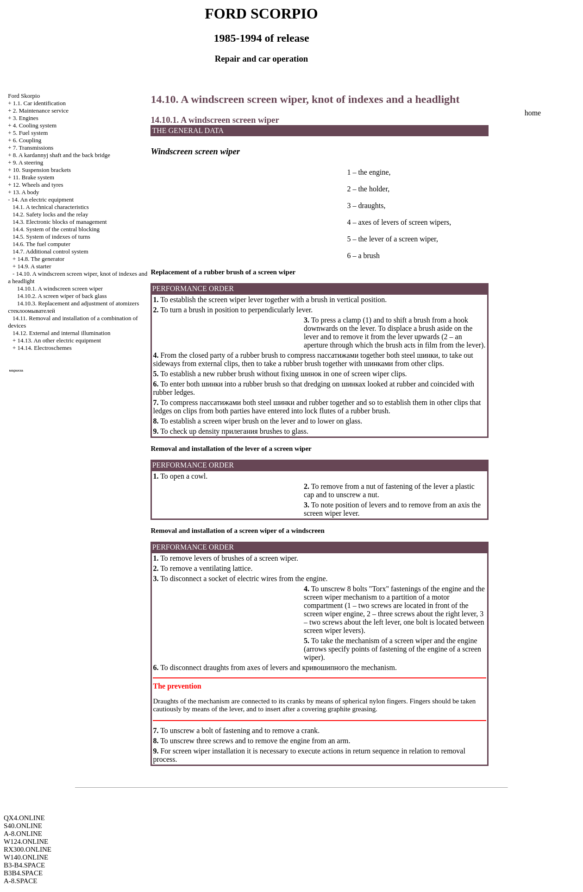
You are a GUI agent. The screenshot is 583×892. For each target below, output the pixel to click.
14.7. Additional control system (50, 251)
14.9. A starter (34, 266)
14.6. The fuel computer (41, 243)
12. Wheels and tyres (38, 184)
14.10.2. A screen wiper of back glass (62, 295)
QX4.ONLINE (24, 818)
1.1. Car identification (39, 103)
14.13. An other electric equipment (59, 340)
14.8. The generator (41, 258)
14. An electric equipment (43, 199)
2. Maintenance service (41, 110)
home (533, 113)
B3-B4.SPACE (24, 865)
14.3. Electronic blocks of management (60, 221)
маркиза (16, 370)
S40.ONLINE (23, 825)
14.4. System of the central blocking (56, 229)
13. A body (26, 192)
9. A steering (28, 162)
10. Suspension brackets (42, 169)
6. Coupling (27, 140)
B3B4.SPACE (23, 873)
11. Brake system (33, 177)
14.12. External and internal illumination (62, 332)
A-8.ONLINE (23, 833)
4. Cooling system (34, 125)
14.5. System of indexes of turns (51, 236)
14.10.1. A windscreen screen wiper (60, 288)
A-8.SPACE (20, 881)
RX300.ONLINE (27, 849)
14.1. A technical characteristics (51, 206)
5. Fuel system (30, 132)
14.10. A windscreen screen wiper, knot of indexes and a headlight (304, 99)
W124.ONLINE (26, 841)
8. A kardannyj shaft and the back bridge (61, 155)
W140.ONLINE (26, 857)
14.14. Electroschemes (45, 347)
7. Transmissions (33, 147)
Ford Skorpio (24, 95)
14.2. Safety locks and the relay (50, 214)
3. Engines (25, 117)
